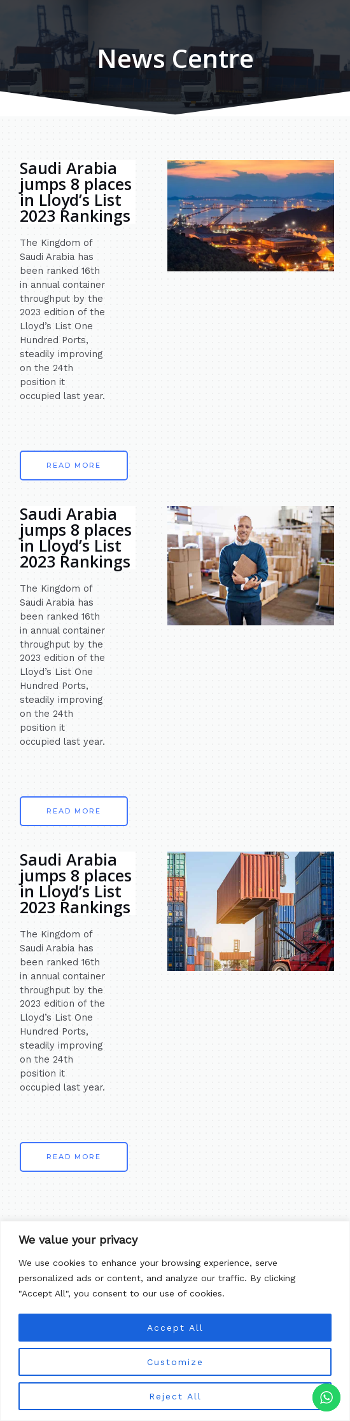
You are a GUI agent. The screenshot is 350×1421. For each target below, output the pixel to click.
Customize (175, 1362)
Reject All (175, 1396)
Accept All (174, 1327)
